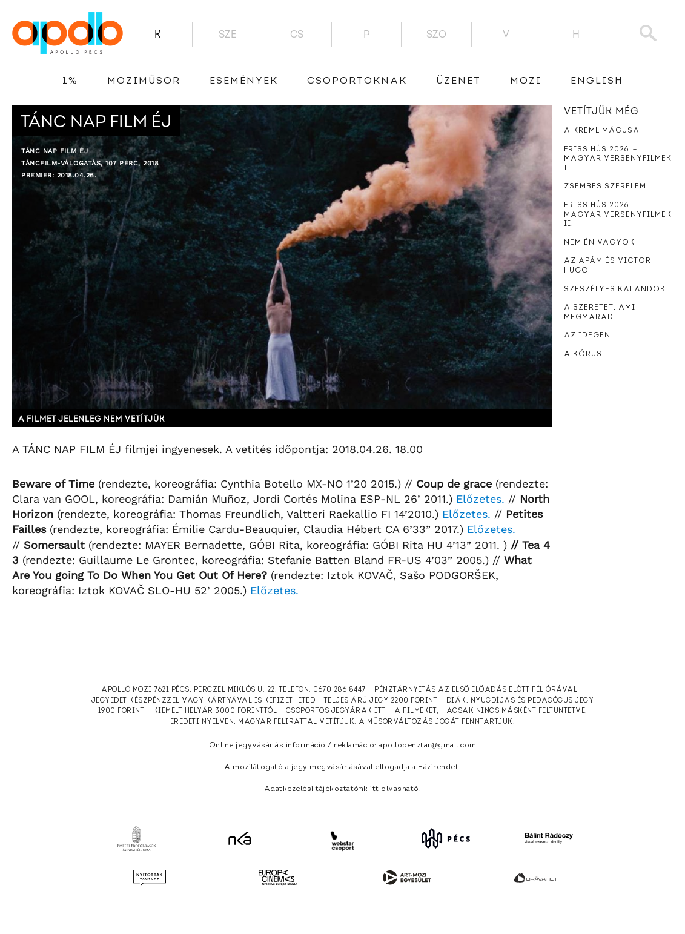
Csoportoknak (357, 81)
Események (244, 81)
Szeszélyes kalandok (615, 289)
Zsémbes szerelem (605, 186)
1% (70, 81)
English (597, 81)
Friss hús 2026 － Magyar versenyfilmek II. (618, 215)
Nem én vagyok (599, 243)
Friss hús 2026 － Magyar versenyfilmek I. (618, 159)
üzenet (458, 81)
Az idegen (587, 335)
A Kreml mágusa (602, 130)
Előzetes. (480, 498)
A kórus (583, 354)
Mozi (525, 81)
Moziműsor (143, 81)
